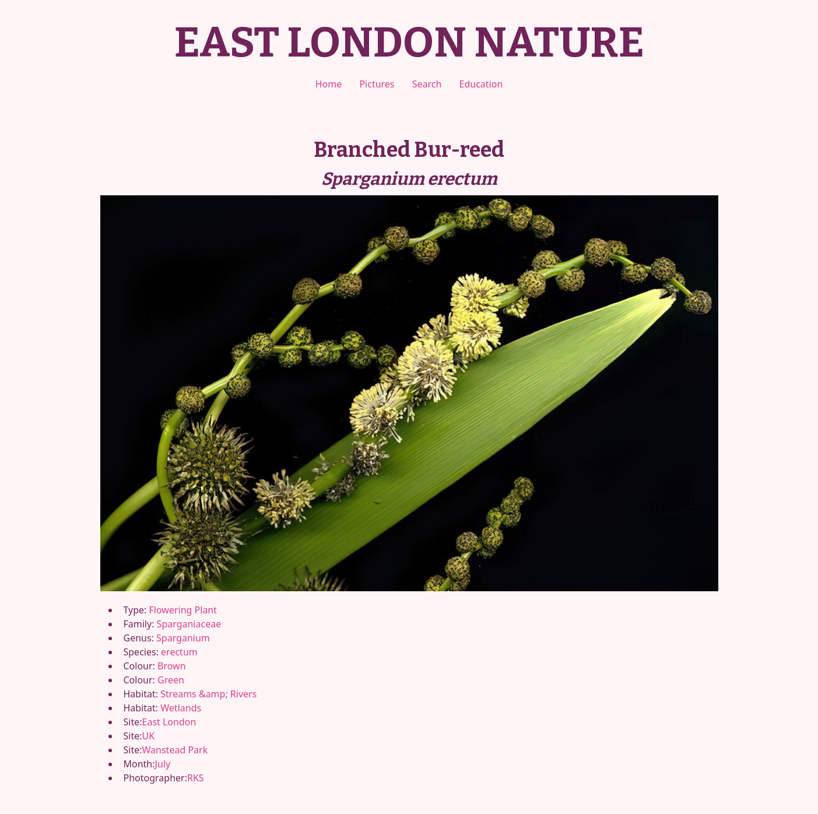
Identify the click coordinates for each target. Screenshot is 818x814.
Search (427, 84)
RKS (195, 777)
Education (481, 84)
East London (169, 721)
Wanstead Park (175, 749)
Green (170, 679)
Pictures (376, 84)
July (163, 763)
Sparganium (183, 637)
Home (328, 84)
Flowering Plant (183, 610)
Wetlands (180, 707)
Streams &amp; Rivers (208, 693)
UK (148, 735)
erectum (179, 651)
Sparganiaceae (189, 623)
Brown (171, 665)
